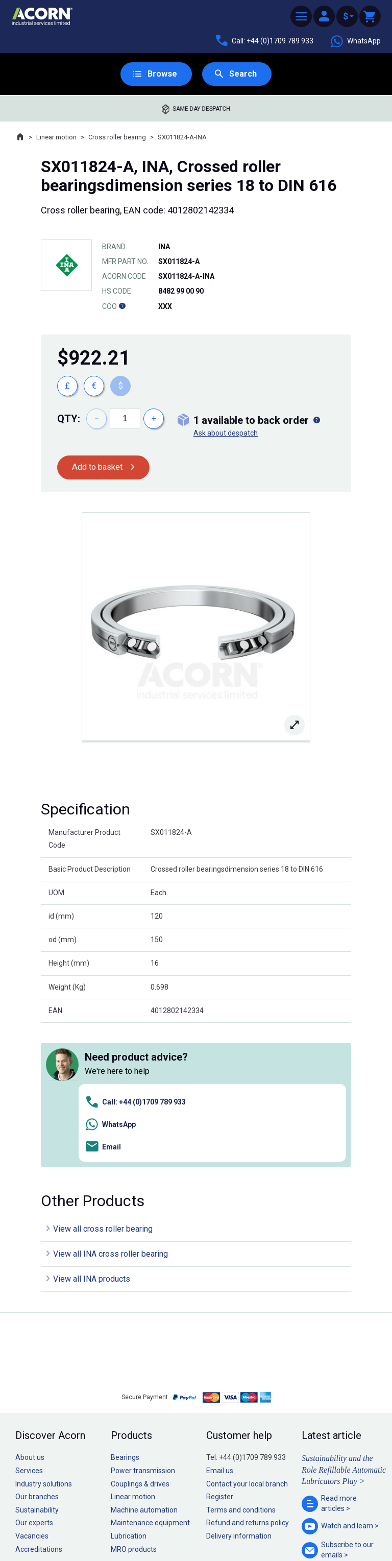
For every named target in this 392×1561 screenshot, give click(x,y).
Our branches (37, 1354)
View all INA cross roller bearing (110, 1111)
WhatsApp (355, 41)
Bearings (125, 1315)
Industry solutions (43, 1341)
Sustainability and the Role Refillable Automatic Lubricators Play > (344, 1327)
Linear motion (56, 138)
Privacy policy (163, 1522)
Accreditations (38, 1406)
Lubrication (128, 1393)
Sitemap (127, 1522)
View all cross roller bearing (103, 1086)
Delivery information (239, 1393)
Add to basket (100, 468)
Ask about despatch (225, 434)
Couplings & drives (140, 1341)
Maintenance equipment (150, 1380)
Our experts (34, 1380)
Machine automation (144, 1367)
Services (29, 1328)
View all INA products (91, 1136)
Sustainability (37, 1367)
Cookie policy (206, 1522)
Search (244, 74)
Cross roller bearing (117, 138)
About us (29, 1315)
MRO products (134, 1406)
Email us (219, 1328)
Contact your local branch (247, 1341)
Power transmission (143, 1328)
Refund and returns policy (247, 1380)
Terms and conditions (241, 1367)
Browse (161, 74)
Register (219, 1354)
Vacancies (31, 1393)
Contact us (309, 1533)
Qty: (68, 420)
